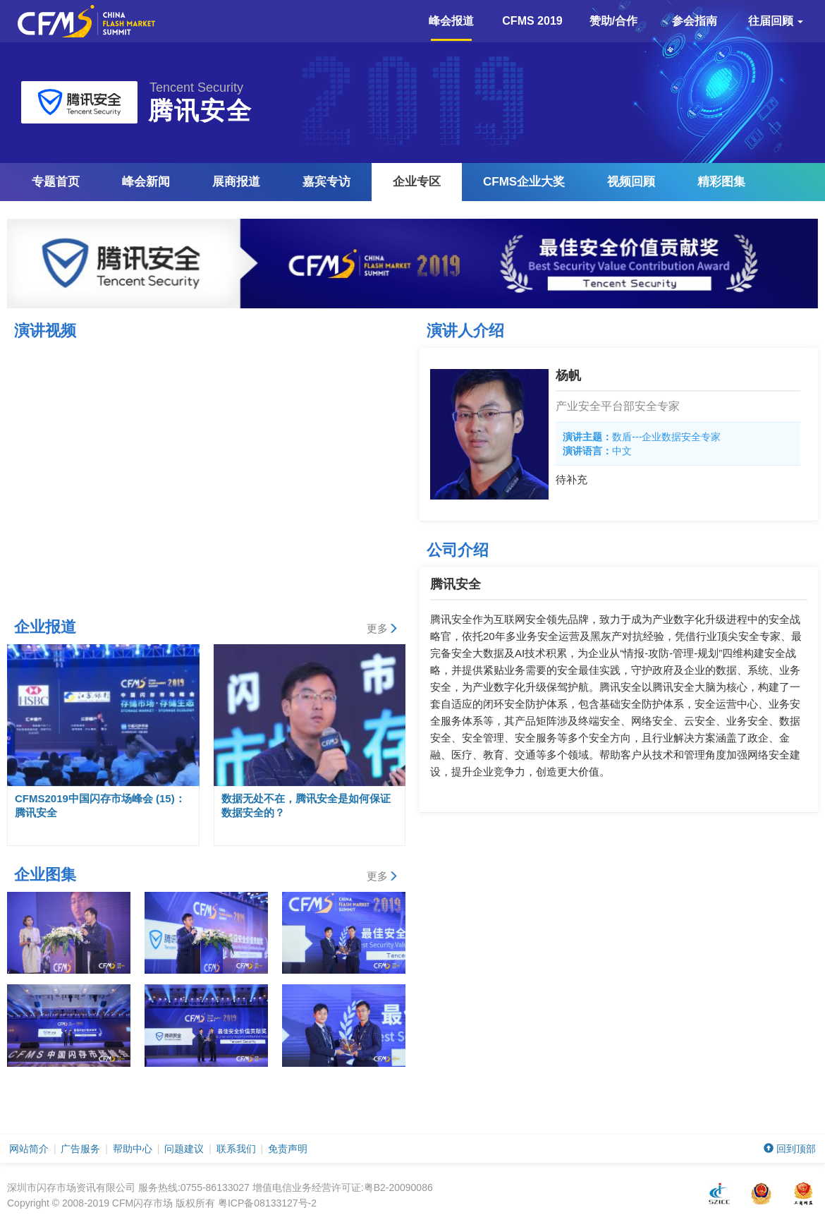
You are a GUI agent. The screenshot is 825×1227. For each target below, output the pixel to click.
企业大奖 (524, 181)
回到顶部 (790, 1148)
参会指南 (694, 21)
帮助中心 (132, 1148)
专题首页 (56, 181)
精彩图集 (721, 181)
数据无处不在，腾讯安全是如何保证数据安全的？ (306, 805)
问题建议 (184, 1148)
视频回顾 (631, 181)
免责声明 (287, 1148)
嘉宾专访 (326, 181)
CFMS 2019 (532, 21)
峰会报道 (451, 28)
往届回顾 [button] (775, 21)
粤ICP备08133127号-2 (267, 1203)
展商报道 (236, 181)
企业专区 (417, 181)
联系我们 (236, 1148)
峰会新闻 (146, 181)
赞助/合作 (613, 21)
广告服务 (80, 1148)
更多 (382, 628)
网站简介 (29, 1148)
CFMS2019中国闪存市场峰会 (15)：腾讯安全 (100, 805)
